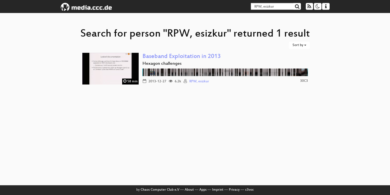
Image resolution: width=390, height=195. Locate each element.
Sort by (299, 45)
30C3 (304, 81)
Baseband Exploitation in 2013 (181, 56)
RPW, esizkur (199, 81)
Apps (203, 190)
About (189, 190)
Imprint (217, 190)
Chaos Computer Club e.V (160, 190)
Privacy (234, 190)
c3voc (249, 190)
